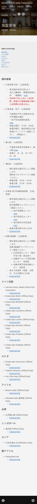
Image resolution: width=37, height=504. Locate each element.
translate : (5, 15)
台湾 (3, 60)
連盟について (6, 8)
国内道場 (4, 52)
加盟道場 (20, 7)
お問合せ (12, 7)
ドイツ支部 (5, 54)
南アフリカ (5, 66)
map (26, 95)
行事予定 (28, 7)
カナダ (4, 56)
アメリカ (4, 58)
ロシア (4, 64)
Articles (4, 7)
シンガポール (6, 62)
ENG (15, 15)
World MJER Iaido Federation (17, 3)
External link (14, 137)
